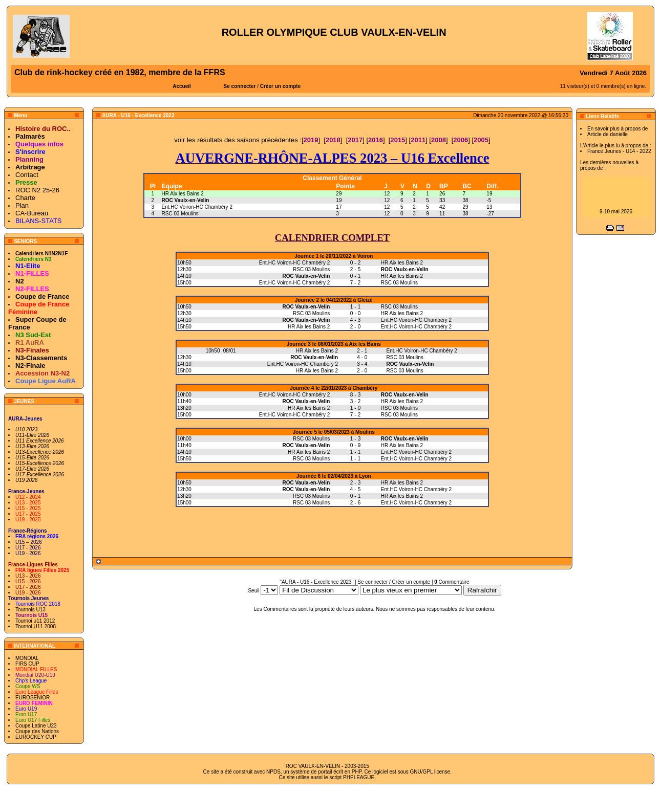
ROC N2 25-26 (37, 190)
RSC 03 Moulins (180, 213)
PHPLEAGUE (358, 777)
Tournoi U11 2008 (35, 626)
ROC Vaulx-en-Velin (185, 200)
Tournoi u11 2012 (35, 621)
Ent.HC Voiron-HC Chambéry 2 (197, 207)
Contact (26, 175)
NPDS (273, 772)
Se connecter (240, 86)
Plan (22, 205)
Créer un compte (280, 86)
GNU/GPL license (430, 772)
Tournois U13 (30, 609)
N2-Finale (30, 365)
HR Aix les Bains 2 (183, 193)
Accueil (182, 86)
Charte (25, 198)
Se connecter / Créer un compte (393, 582)
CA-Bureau (31, 213)
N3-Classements (41, 358)
